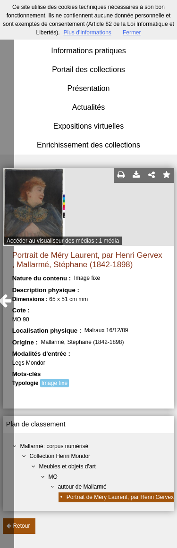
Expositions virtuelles (88, 126)
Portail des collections (88, 69)
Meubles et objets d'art (67, 466)
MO (52, 477)
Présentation (88, 88)
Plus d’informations (87, 32)
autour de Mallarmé (82, 486)
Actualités (88, 107)
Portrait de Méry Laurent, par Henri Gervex (120, 497)
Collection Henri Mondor (59, 456)
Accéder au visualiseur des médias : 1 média (63, 240)
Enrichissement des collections (88, 145)
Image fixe (54, 383)
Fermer (132, 32)
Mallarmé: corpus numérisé (54, 446)
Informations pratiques (88, 51)
